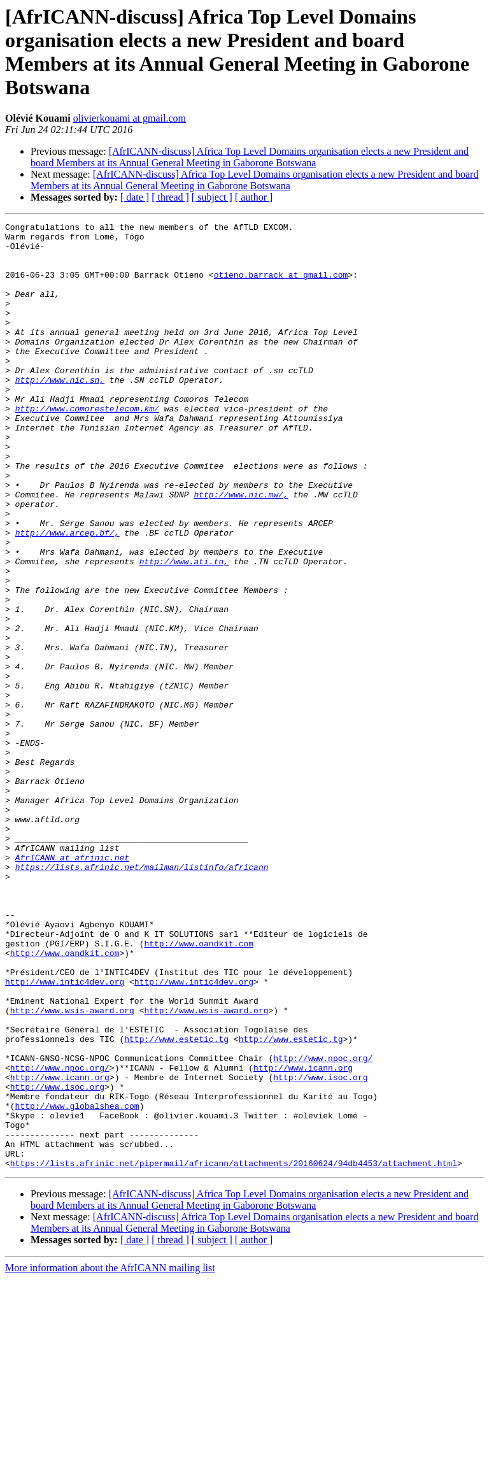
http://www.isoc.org (320, 1249)
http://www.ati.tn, (184, 630)
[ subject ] (212, 197)
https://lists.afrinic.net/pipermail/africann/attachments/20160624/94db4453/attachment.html (233, 1352)
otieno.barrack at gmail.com (281, 286)
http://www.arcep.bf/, (67, 595)
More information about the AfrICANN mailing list (110, 1456)
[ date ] (134, 197)
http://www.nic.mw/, (241, 549)
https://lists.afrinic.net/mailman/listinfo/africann (142, 996)
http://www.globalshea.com (77, 1283)
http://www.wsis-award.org (72, 1168)
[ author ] (254, 197)
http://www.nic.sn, (59, 412)
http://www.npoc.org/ (322, 1226)
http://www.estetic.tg (176, 1203)
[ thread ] (170, 197)
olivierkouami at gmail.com (129, 118)
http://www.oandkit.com (198, 1088)
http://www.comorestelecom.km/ (87, 446)
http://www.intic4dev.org (64, 1134)
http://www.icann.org (303, 1237)
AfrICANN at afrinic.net (72, 985)
